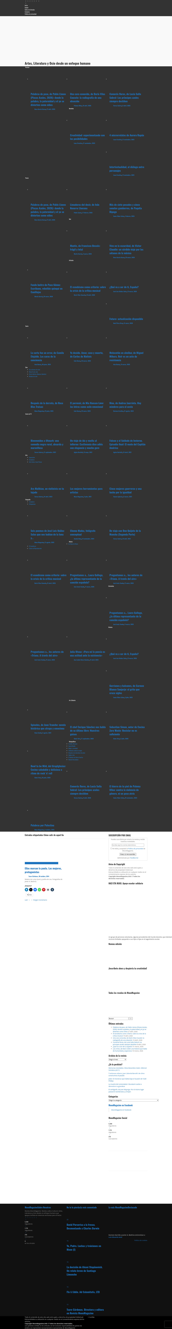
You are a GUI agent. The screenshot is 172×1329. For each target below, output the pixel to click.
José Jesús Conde (79, 587)
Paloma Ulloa (78, 105)
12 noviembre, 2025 (128, 175)
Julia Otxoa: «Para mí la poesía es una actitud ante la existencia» (87, 653)
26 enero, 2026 (48, 296)
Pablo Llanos (78, 212)
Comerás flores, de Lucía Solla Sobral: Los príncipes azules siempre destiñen (125, 97)
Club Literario (49, 863)
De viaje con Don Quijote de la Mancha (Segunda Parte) (125, 532)
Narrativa (55, 863)
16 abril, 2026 (87, 105)
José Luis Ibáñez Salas (120, 291)
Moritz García (78, 254)
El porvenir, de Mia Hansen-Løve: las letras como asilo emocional (87, 405)
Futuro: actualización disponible (126, 319)
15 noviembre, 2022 (88, 539)
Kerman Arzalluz (118, 411)
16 (67, 1241)
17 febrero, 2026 (87, 212)
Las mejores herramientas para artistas (86, 490)
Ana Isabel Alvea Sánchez (81, 660)
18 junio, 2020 (46, 777)
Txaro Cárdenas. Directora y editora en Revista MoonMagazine (85, 1311)
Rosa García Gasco (40, 109)
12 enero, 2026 (128, 323)
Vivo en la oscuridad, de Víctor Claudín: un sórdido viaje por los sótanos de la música (126, 249)
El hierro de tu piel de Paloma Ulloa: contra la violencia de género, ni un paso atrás (125, 789)
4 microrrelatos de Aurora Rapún (126, 135)
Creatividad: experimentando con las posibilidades (87, 137)
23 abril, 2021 (127, 452)
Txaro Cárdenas (33, 876)
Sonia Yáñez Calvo (118, 216)
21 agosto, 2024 (129, 411)
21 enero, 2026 (129, 583)
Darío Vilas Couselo (80, 295)
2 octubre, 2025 (49, 830)
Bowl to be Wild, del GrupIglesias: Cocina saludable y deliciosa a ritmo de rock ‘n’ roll (48, 769)
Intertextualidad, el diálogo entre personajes (126, 168)
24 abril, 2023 (48, 496)
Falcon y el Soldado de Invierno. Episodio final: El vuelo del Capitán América (127, 444)
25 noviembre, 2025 (131, 798)
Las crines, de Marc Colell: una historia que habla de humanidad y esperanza (130, 1050)
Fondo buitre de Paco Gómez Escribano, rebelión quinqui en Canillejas (47, 288)
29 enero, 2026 (130, 257)
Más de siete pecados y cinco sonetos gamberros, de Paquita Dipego (125, 208)
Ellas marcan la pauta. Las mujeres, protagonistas (43, 870)
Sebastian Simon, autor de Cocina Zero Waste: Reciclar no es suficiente (127, 730)
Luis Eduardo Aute (115, 1237)
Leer (28, 900)
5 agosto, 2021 (46, 733)
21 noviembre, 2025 (128, 139)
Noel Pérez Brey (118, 323)
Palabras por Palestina (42, 825)
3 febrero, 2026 (130, 216)
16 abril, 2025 (94, 660)
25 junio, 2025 (49, 411)
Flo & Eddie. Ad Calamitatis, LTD (83, 1292)
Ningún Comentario (39, 900)
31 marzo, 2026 (132, 291)
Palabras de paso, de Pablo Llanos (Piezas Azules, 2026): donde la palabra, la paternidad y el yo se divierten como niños (48, 99)
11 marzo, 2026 (89, 587)
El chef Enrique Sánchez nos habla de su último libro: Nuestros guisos (88, 730)
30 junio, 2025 (46, 364)
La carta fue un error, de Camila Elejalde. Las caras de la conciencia (47, 356)
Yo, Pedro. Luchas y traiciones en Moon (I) (84, 1247)
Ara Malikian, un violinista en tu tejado (47, 490)
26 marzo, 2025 (86, 361)
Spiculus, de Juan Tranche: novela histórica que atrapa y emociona (48, 726)
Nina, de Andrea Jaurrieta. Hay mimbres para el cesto (125, 405)
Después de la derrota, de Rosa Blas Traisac (47, 405)
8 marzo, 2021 (127, 496)
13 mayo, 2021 (88, 452)
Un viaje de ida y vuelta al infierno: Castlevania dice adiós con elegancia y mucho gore (86, 444)
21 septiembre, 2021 (50, 452)
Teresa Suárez (117, 105)
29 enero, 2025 (86, 411)
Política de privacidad (135, 849)
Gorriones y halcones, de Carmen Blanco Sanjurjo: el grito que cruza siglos (126, 689)
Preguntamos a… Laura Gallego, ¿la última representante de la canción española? (86, 578)
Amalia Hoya (77, 539)
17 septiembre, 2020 (87, 738)
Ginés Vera (77, 738)
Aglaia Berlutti (78, 452)
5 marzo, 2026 (87, 254)
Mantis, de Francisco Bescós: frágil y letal (85, 247)
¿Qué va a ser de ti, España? (124, 287)
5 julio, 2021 (87, 496)
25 (67, 1220)
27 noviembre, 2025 (89, 143)
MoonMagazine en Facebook (121, 1105)
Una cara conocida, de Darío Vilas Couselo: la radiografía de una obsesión (87, 97)
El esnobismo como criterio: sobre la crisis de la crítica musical (88, 288)
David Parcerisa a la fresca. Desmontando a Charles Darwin (83, 1226)
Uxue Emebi (38, 733)
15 (67, 1304)
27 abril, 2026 (51, 109)
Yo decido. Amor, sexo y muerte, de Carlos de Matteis (86, 354)
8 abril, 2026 (126, 105)
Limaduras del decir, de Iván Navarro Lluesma (84, 206)
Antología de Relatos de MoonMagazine (35, 863)
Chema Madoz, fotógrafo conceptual (82, 532)
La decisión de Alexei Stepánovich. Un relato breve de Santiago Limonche (85, 1270)
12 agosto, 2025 (49, 542)
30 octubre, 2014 (44, 876)
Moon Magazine (39, 411)
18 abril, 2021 (126, 539)
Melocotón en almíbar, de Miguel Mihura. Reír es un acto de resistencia (126, 356)
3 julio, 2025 (129, 697)
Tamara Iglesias (118, 496)
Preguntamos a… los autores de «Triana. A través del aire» (125, 577)
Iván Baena (37, 364)
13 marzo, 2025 (125, 364)
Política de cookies (140, 1240)
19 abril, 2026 (90, 295)
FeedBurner (134, 858)
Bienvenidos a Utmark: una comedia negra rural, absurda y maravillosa (47, 444)
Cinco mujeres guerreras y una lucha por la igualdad (125, 490)
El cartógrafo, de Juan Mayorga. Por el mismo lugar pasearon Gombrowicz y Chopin (126, 1090)
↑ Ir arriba (91, 1317)
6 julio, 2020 (124, 738)
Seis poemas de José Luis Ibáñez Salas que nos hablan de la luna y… (47, 534)
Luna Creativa (78, 143)
